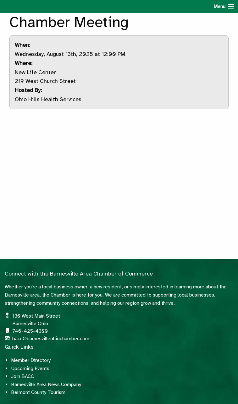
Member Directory (31, 360)
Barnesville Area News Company (46, 384)
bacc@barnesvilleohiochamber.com (50, 339)
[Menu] (231, 6)
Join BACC (22, 376)
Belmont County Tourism (38, 392)
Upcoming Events (30, 368)
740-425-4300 (30, 331)
